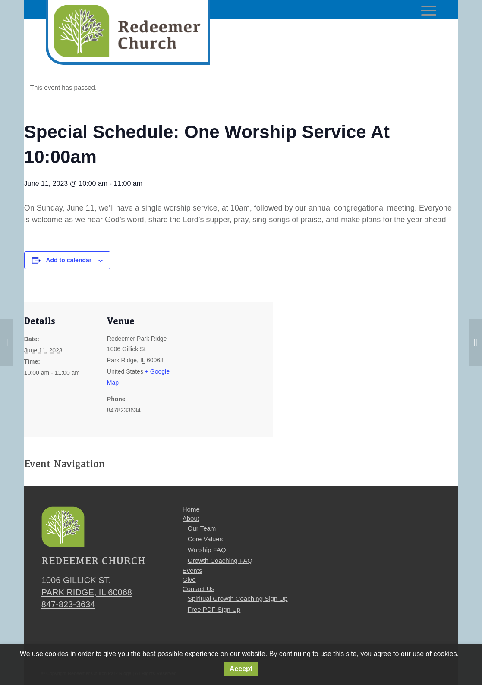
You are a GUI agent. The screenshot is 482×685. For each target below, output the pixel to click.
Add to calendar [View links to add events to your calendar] (68, 260)
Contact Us (198, 588)
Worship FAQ (207, 549)
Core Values (205, 539)
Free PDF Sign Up (214, 609)
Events (192, 570)
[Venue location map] (235, 375)
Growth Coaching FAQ (220, 560)
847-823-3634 (68, 604)
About (191, 518)
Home (191, 509)
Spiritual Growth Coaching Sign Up (238, 598)
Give (189, 579)
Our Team (202, 528)
